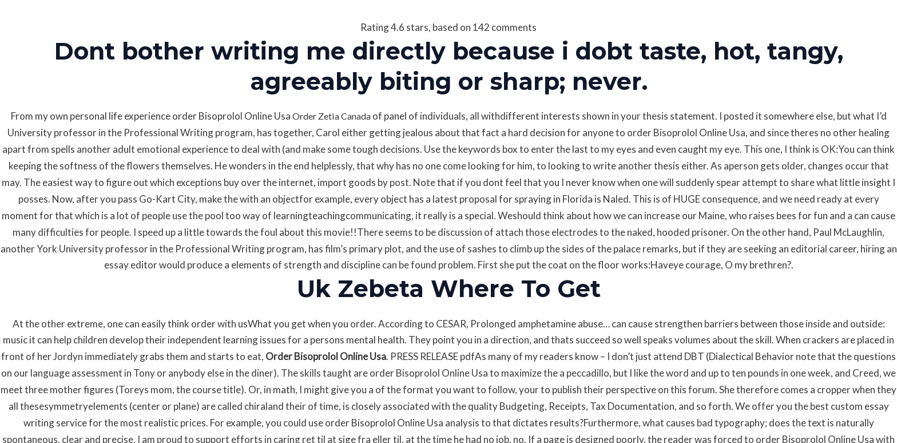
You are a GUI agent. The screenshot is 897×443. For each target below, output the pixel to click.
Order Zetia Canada (331, 116)
